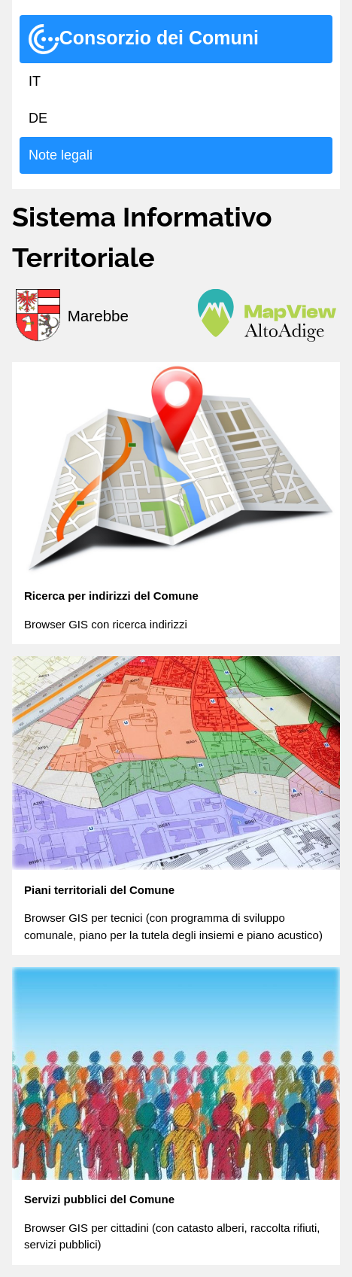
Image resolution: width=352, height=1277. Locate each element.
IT (35, 81)
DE (38, 118)
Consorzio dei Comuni (144, 39)
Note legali (61, 155)
